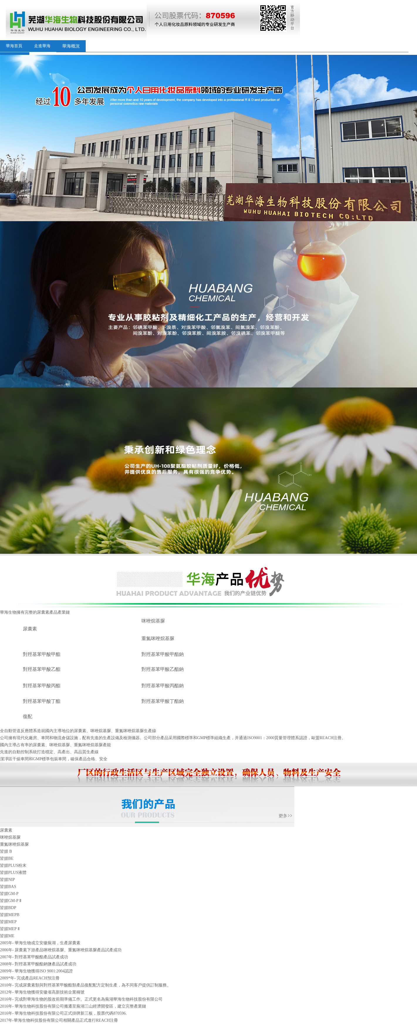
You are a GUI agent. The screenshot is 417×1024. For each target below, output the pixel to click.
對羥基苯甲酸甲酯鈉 (162, 654)
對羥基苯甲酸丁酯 (41, 701)
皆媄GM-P (9, 893)
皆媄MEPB (9, 915)
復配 (27, 716)
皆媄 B (6, 851)
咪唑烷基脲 (153, 620)
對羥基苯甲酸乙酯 (41, 669)
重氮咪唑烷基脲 (157, 638)
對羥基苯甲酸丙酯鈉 (162, 685)
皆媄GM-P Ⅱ (10, 900)
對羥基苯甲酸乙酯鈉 (162, 669)
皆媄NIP (7, 879)
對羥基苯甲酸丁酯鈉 (162, 701)
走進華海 (42, 46)
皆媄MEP (8, 922)
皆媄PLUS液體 (13, 872)
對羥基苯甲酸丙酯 (41, 685)
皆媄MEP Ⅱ (10, 929)
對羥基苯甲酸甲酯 (41, 654)
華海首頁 (14, 46)
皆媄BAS (8, 886)
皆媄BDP (8, 907)
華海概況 (71, 46)
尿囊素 (30, 628)
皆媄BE (6, 858)
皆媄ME (7, 936)
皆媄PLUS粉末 (13, 865)
